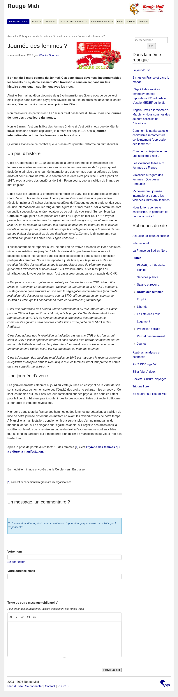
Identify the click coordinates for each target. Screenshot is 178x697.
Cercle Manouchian (102, 21)
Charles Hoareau (49, 55)
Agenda (36, 21)
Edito (120, 21)
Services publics (147, 277)
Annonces (50, 21)
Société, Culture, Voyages (149, 379)
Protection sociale (148, 328)
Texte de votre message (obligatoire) (32, 602)
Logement (143, 321)
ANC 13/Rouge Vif (144, 364)
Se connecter (16, 561)
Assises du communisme (73, 21)
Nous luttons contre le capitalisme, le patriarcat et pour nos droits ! (150, 212)
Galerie (130, 21)
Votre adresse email (21, 570)
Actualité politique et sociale (151, 235)
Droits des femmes (64, 36)
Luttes (46, 36)
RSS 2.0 (62, 686)
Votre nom (14, 551)
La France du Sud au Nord (150, 250)
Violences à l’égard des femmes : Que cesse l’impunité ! (148, 179)
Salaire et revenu (148, 284)
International (141, 243)
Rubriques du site (18, 21)
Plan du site (15, 686)
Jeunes (142, 343)
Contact (50, 686)
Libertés (142, 306)
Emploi (141, 299)
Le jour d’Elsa (141, 70)
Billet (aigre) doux (144, 371)
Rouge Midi (23, 6)
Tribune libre (141, 386)
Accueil (11, 36)
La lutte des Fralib (148, 314)
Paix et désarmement (151, 336)
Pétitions (143, 21)
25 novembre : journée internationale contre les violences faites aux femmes (151, 196)
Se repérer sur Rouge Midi (150, 393)
